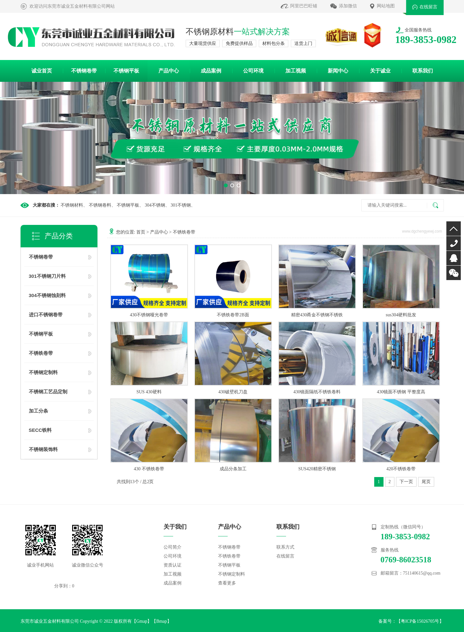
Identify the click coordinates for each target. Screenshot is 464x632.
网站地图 (386, 6)
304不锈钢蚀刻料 (47, 295)
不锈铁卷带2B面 (233, 314)
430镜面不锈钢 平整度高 (401, 391)
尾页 (426, 481)
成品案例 (211, 70)
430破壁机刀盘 (233, 391)
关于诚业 (380, 70)
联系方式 (285, 547)
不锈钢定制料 (43, 372)
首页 (140, 232)
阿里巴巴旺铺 (303, 6)
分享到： (63, 586)
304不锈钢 (155, 205)
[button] (226, 185)
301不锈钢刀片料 (47, 276)
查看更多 (227, 583)
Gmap (141, 621)
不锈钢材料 (72, 205)
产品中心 (168, 70)
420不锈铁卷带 (401, 468)
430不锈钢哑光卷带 (149, 314)
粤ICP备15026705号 (420, 621)
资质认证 (172, 565)
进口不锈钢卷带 (46, 314)
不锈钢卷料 (100, 205)
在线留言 (428, 6)
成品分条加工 (233, 468)
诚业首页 (41, 70)
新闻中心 (338, 70)
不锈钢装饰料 (43, 449)
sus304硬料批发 (401, 314)
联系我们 (422, 70)
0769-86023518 (453, 243)
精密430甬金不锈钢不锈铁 (317, 314)
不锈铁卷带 (41, 353)
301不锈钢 (181, 205)
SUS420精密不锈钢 (317, 468)
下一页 (406, 481)
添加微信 (348, 6)
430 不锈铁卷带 (149, 468)
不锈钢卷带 (84, 70)
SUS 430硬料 (148, 391)
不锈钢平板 (126, 70)
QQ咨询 (453, 258)
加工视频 (295, 70)
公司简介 (172, 547)
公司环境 (253, 70)
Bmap (161, 621)
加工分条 (38, 411)
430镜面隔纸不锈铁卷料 (317, 391)
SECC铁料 (40, 430)
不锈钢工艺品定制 (48, 391)
